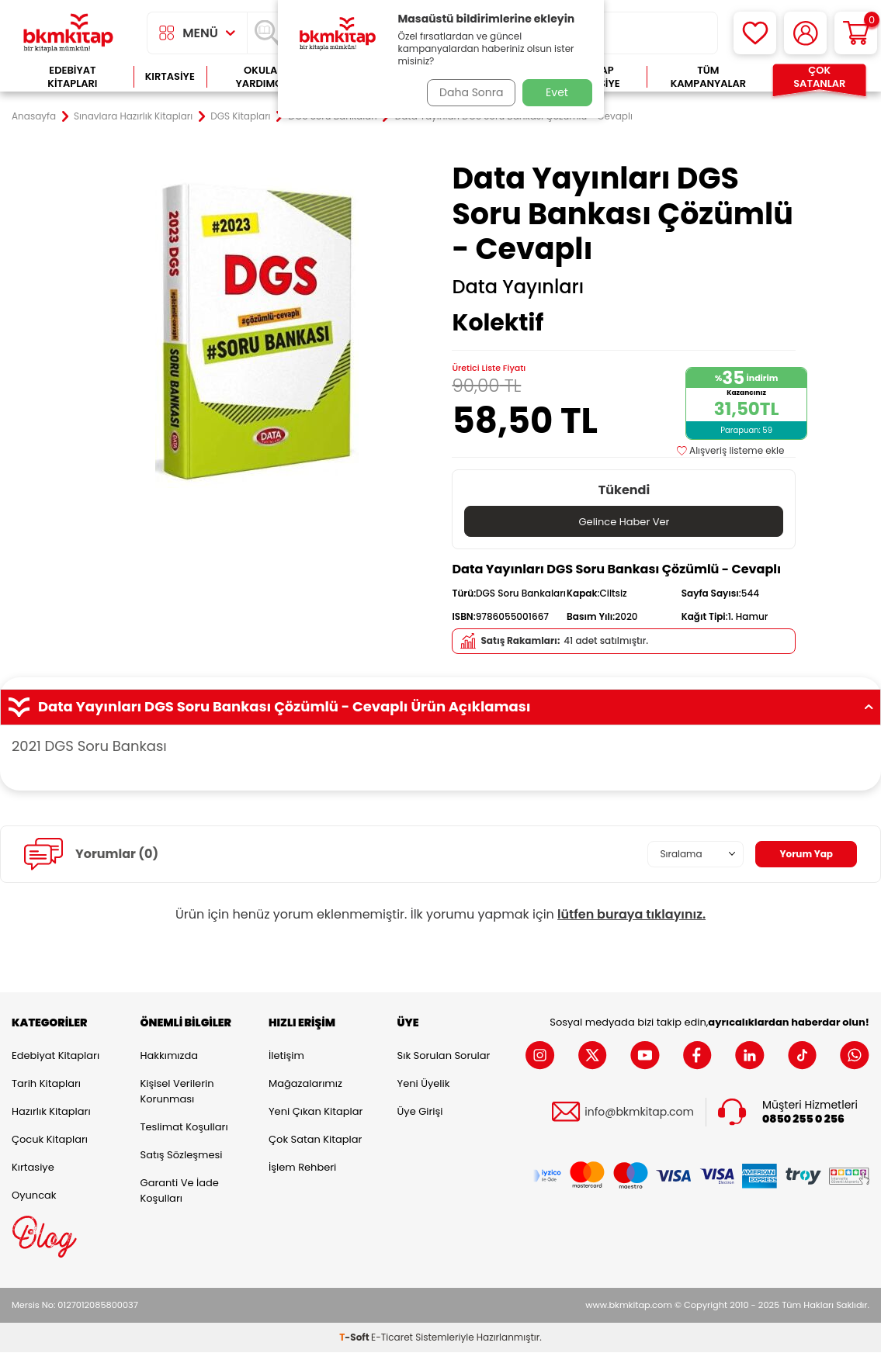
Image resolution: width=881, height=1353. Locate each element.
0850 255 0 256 (803, 1120)
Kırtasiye (170, 76)
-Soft (355, 1337)
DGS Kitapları (240, 116)
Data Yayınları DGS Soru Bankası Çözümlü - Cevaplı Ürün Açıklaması (440, 707)
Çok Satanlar (819, 77)
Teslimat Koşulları (184, 1127)
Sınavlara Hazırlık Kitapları (133, 116)
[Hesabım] (805, 33)
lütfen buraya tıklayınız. (631, 915)
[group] (257, 332)
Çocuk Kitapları (50, 1140)
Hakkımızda (169, 1056)
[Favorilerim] (755, 33)
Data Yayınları (518, 287)
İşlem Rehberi (302, 1168)
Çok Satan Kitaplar (315, 1140)
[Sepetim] (855, 33)
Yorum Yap (802, 855)
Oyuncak (34, 1196)
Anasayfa (34, 116)
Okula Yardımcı (261, 77)
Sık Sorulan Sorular (444, 1056)
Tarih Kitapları (46, 1084)
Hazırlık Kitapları (51, 1112)
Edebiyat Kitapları (72, 77)
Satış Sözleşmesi (181, 1155)
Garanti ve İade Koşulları (179, 1191)
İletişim (286, 1056)
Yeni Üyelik (423, 1084)
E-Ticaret (392, 1337)
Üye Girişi (420, 1112)
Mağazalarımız (305, 1084)
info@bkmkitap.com (639, 1113)
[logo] (68, 33)
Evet (557, 92)
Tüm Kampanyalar (709, 77)
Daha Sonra (466, 92)
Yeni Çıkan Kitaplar (315, 1112)
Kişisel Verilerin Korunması (177, 1092)
